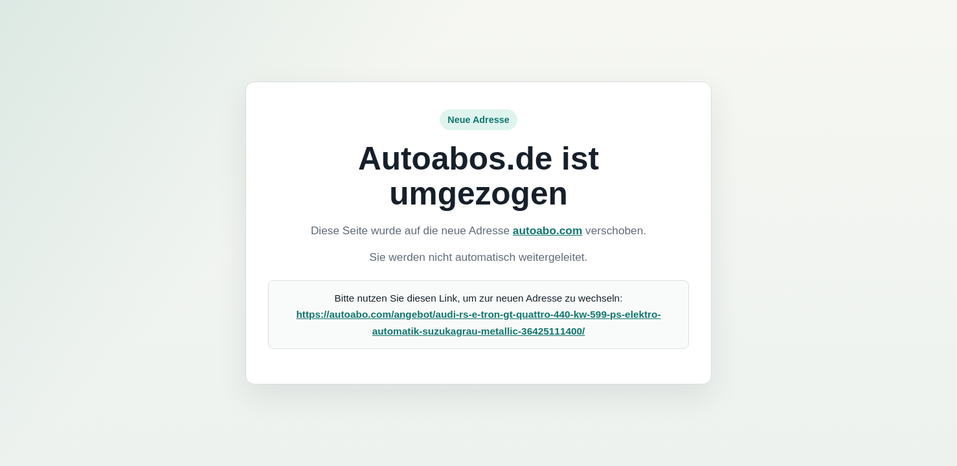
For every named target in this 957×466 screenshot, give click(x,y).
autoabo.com (547, 230)
